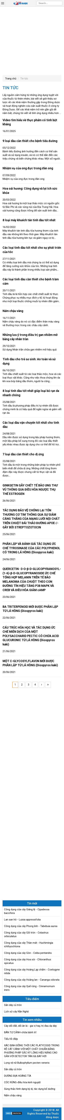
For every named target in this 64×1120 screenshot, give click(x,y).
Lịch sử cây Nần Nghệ (16, 1011)
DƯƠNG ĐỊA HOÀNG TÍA (17, 1075)
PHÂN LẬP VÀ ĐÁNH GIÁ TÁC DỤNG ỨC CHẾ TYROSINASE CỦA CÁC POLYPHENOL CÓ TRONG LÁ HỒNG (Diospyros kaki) (31, 548)
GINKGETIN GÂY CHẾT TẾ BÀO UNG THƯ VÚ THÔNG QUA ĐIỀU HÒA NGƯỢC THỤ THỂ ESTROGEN (30, 490)
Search (59, 3)
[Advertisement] (32, 40)
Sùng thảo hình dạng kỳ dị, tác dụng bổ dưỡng (29, 1088)
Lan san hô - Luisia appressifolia (22, 919)
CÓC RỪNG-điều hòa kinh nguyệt (22, 1082)
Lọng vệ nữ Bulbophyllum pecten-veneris (26, 1062)
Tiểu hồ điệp (11, 1038)
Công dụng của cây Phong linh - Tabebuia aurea (30, 926)
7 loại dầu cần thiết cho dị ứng (23, 454)
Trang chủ (10, 78)
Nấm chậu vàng (13, 311)
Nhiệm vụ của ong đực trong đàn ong (28, 168)
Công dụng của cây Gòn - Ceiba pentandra (28, 952)
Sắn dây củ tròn (13, 1005)
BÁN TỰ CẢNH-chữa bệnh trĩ (20, 1032)
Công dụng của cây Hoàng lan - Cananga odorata (31, 979)
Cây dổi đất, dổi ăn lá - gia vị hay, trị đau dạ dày (30, 1025)
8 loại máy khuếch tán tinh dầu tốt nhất (29, 220)
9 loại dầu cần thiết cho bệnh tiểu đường (30, 141)
